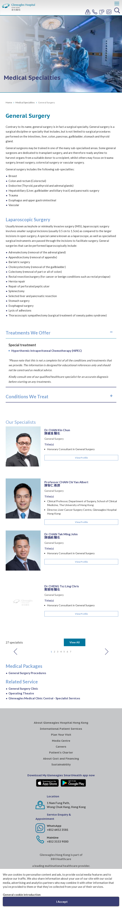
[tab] (61, 332)
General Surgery (54, 438)
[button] (61, 332)
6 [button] (67, 624)
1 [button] (51, 624)
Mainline (53, 810)
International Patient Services (61, 701)
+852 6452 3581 (57, 802)
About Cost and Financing (61, 731)
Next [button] (107, 624)
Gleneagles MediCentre (46, 863)
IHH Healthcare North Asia (61, 850)
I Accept (62, 901)
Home (9, 102)
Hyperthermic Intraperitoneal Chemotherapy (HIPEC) (46, 350)
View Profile (81, 457)
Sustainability (61, 737)
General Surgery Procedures (27, 645)
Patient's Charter (61, 725)
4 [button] (61, 624)
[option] (61, 530)
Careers (61, 719)
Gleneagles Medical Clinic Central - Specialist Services (44, 671)
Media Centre (61, 713)
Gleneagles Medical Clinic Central (75, 863)
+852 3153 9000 (57, 814)
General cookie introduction (22, 894)
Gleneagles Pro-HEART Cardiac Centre (104, 865)
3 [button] (57, 624)
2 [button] (54, 624)
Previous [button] (15, 624)
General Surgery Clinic (23, 661)
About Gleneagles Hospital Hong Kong (61, 695)
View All (74, 615)
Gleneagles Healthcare (17, 863)
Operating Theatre (21, 666)
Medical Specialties (25, 102)
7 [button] (70, 624)
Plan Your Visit (61, 707)
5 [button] (64, 624)
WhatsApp (54, 798)
